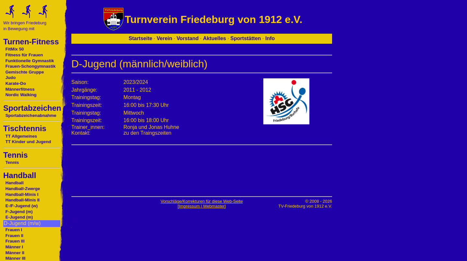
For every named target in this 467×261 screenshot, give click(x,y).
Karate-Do (16, 83)
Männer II (15, 252)
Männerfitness (20, 89)
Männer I (14, 246)
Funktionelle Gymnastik (30, 60)
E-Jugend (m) (19, 217)
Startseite (140, 38)
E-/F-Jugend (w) (22, 205)
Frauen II (14, 235)
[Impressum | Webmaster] (202, 206)
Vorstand (187, 38)
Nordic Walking (21, 94)
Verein (164, 38)
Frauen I (14, 229)
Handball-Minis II (23, 200)
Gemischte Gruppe (25, 72)
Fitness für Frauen (24, 54)
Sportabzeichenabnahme (31, 115)
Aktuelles (214, 38)
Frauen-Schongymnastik (31, 66)
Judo (11, 77)
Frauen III (15, 241)
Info (270, 38)
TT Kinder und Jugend (28, 141)
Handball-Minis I (22, 194)
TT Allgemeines (21, 136)
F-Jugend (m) (19, 211)
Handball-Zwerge (23, 188)
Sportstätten (245, 38)
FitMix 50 (15, 49)
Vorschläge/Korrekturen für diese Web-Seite (202, 201)
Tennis (12, 162)
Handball (15, 182)
